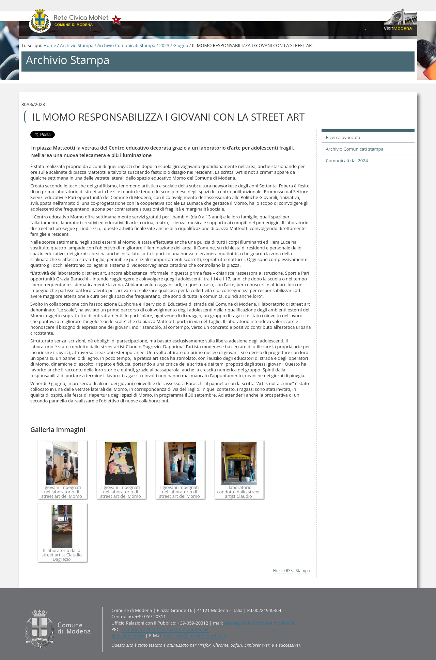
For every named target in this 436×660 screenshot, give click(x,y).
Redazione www (127, 635)
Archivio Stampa (76, 45)
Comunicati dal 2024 (347, 160)
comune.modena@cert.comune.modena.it (165, 629)
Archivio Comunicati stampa (355, 149)
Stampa (303, 570)
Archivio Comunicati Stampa (126, 45)
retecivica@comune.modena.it (195, 635)
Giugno (180, 45)
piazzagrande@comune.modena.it (259, 623)
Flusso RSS (283, 570)
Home (50, 45)
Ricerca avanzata (343, 137)
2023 (164, 45)
